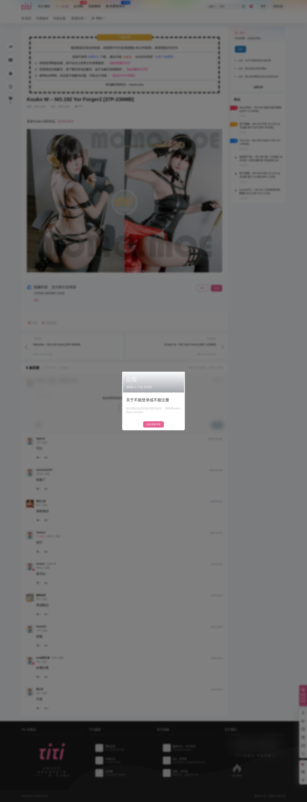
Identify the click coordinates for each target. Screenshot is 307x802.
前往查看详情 (153, 424)
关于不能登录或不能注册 (147, 400)
